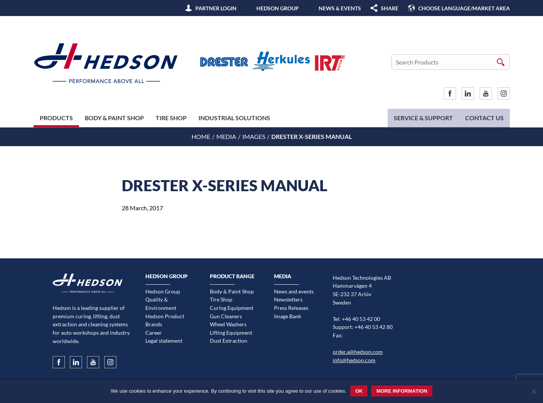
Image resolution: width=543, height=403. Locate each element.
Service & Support (423, 117)
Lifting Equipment (231, 332)
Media (226, 136)
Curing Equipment (231, 308)
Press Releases (291, 308)
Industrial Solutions (234, 117)
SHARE (389, 8)
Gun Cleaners (226, 316)
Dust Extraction (228, 340)
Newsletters (288, 299)
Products (56, 117)
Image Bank (287, 316)
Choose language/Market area (464, 8)
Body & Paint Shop (114, 117)
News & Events (340, 8)
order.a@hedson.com (358, 351)
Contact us (484, 117)
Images (253, 136)
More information (401, 391)
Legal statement (163, 340)
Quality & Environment (160, 303)
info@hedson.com (354, 360)
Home (201, 136)
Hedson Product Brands (164, 320)
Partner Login (216, 8)
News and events (294, 291)
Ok (359, 391)
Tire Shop (171, 117)
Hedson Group (277, 8)
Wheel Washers (228, 324)
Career (153, 332)
